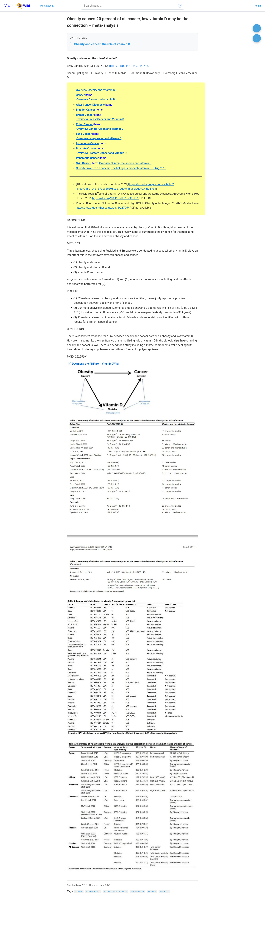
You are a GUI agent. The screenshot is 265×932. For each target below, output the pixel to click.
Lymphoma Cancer (87, 143)
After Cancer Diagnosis (90, 104)
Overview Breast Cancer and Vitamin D (100, 119)
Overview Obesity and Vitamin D (95, 90)
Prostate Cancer (86, 148)
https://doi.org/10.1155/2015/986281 (115, 198)
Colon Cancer (84, 124)
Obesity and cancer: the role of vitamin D (102, 44)
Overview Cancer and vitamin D (95, 99)
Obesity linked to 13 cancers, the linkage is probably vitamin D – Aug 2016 (121, 168)
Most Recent (47, 5)
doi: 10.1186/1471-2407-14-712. (129, 65)
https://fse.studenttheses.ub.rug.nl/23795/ (102, 207)
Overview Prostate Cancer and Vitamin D (101, 153)
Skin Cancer (83, 163)
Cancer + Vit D (93, 891)
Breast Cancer (85, 114)
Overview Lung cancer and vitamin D (98, 138)
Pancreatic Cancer (87, 158)
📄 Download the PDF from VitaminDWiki (93, 363)
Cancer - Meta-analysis (115, 891)
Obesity (152, 891)
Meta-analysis (137, 891)
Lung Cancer (83, 133)
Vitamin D (164, 891)
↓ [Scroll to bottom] (257, 38)
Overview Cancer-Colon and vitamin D (99, 128)
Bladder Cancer (85, 109)
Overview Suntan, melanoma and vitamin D (125, 163)
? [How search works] (180, 5)
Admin (258, 5)
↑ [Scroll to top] (257, 28)
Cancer (80, 95)
